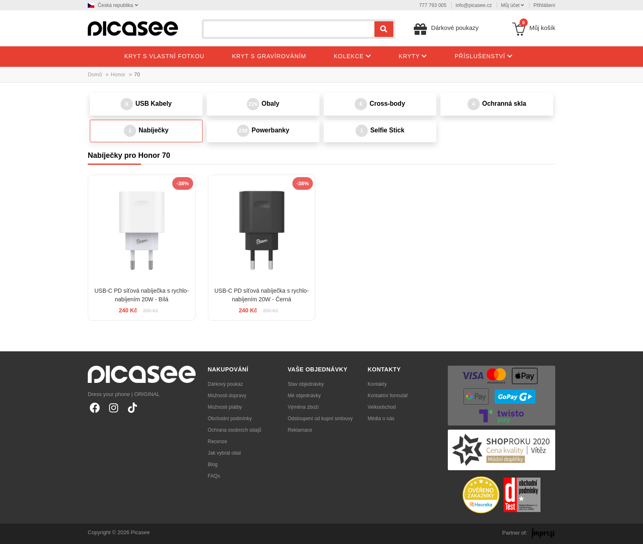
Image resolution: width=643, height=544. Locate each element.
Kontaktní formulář (388, 395)
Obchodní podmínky (230, 418)
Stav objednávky (306, 384)
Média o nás (381, 418)
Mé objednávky (304, 395)
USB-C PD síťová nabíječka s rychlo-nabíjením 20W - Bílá (141, 295)
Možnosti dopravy (227, 395)
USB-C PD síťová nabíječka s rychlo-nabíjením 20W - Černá (261, 295)
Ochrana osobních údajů (235, 430)
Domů (95, 74)
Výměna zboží (303, 407)
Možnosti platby (225, 407)
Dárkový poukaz (225, 384)
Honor (118, 74)
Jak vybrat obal (224, 453)
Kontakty (377, 384)
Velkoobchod (382, 407)
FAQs (214, 476)
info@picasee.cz (474, 5)
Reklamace (300, 430)
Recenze (217, 441)
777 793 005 (433, 5)
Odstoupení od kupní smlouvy (320, 418)
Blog (213, 464)
